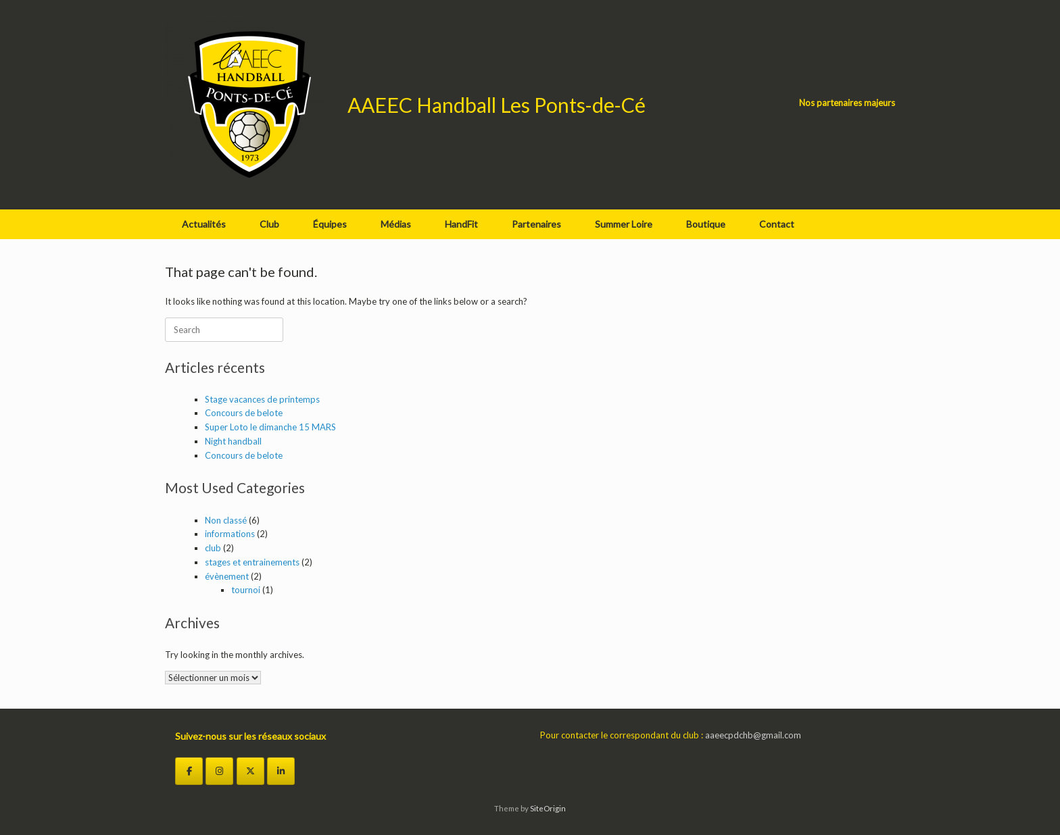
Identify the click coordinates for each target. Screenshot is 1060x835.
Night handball (233, 441)
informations (230, 533)
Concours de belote (244, 412)
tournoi (245, 589)
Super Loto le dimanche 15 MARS (270, 427)
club (213, 547)
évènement (227, 576)
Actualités (204, 224)
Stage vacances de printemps (262, 399)
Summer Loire (623, 224)
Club (269, 224)
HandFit (461, 224)
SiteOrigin (548, 808)
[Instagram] (219, 771)
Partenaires (536, 224)
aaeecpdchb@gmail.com (753, 735)
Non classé (226, 520)
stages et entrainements (252, 562)
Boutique (705, 224)
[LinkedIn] (281, 771)
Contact (776, 224)
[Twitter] (250, 771)
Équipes (330, 224)
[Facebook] (189, 771)
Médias (396, 224)
